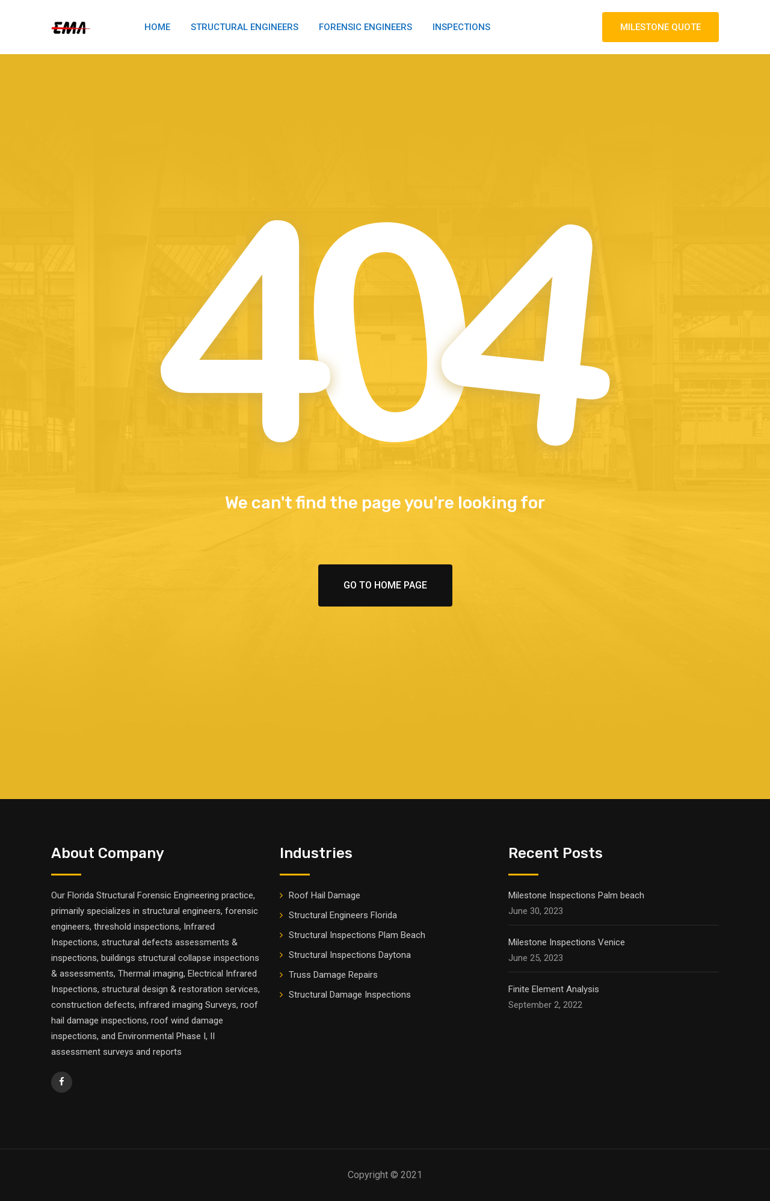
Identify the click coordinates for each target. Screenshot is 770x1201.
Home (157, 27)
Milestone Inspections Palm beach (576, 895)
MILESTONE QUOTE (660, 27)
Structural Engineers (244, 27)
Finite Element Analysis (553, 989)
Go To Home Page (385, 585)
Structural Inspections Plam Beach (357, 935)
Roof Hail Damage (324, 895)
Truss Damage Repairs (333, 974)
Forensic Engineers (365, 27)
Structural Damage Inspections (350, 994)
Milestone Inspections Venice (566, 942)
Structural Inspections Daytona (350, 954)
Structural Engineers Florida (343, 915)
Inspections (461, 27)
